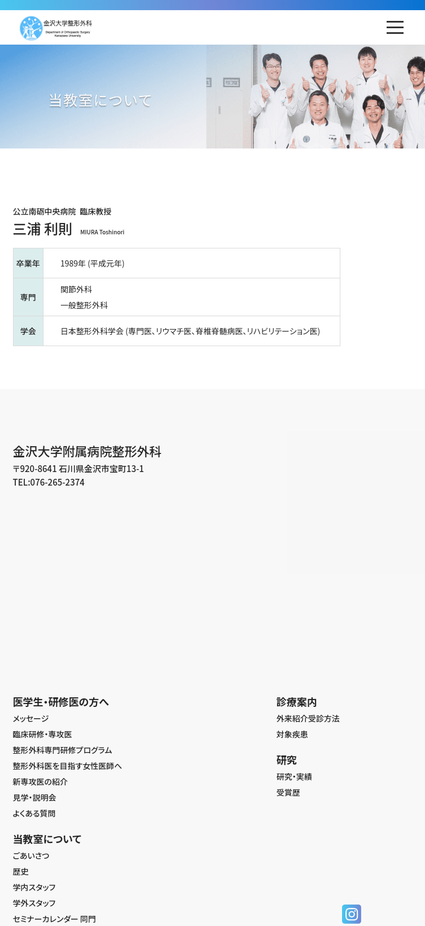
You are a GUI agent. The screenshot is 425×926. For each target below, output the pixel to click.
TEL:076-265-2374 (49, 482)
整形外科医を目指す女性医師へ (67, 765)
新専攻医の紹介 (40, 781)
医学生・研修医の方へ (61, 701)
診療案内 (297, 701)
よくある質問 (34, 813)
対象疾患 (292, 734)
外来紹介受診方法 (308, 718)
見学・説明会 (34, 797)
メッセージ (31, 718)
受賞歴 (288, 792)
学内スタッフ (34, 887)
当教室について (47, 838)
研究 (287, 759)
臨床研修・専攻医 (42, 734)
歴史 (21, 871)
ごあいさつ (31, 855)
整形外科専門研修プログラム (62, 749)
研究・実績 (294, 776)
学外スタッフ (34, 902)
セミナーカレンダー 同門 (55, 918)
